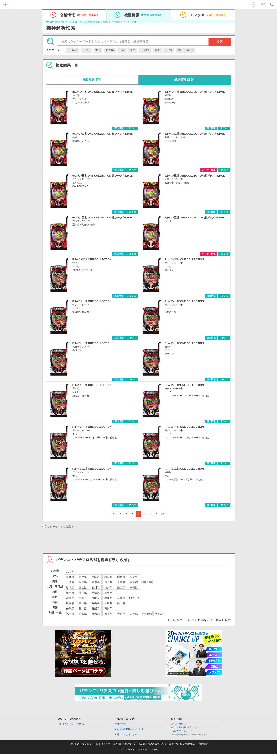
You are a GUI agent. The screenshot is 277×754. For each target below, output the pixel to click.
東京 (132, 50)
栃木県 (83, 582)
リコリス (144, 50)
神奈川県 (146, 582)
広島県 (108, 603)
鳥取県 (70, 603)
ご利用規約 (120, 724)
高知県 (108, 608)
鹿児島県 (146, 613)
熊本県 (108, 613)
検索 (220, 41)
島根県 (83, 603)
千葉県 (121, 582)
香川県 (83, 608)
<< (114, 513)
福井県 (108, 587)
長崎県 (96, 613)
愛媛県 (96, 608)
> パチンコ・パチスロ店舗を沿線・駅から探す (199, 620)
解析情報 (118, 22)
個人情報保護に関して (124, 744)
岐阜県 (70, 592)
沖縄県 (159, 613)
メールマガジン (179, 723)
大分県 (121, 613)
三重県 (108, 592)
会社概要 (74, 744)
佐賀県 (83, 613)
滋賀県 (70, 597)
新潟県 (70, 587)
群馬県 (96, 582)
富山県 (83, 587)
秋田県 (108, 576)
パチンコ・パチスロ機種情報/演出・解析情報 (90, 22)
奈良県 (121, 597)
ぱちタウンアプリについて (71, 724)
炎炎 (157, 50)
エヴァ (86, 50)
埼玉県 (108, 582)
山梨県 (121, 587)
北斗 (122, 50)
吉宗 (97, 50)
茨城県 (70, 582)
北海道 (70, 571)
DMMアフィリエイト (181, 731)
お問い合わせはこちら (125, 734)
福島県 (134, 576)
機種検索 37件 (92, 79)
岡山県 (96, 603)
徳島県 (70, 608)
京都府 (83, 597)
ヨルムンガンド (185, 50)
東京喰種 (110, 50)
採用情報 (203, 744)
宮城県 (96, 576)
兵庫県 (108, 597)
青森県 (70, 576)
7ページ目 (131, 22)
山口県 (121, 603)
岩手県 (83, 576)
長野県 (134, 587)
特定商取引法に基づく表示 (152, 744)
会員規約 (105, 744)
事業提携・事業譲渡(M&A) (182, 744)
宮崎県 (134, 613)
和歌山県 (134, 597)
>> (162, 513)
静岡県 (83, 592)
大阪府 (96, 597)
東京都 (134, 582)
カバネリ (72, 50)
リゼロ (168, 50)
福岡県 (70, 613)
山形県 (121, 576)
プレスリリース (90, 744)
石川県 (96, 587)
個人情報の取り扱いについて (129, 729)
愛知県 (96, 592)
